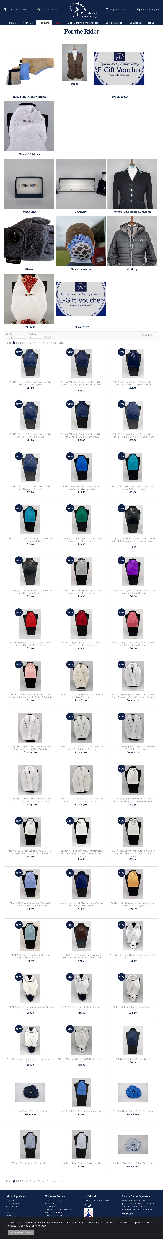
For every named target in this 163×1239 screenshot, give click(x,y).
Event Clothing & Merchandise (82, 23)
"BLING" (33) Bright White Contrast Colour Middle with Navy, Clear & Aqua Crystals (133, 800)
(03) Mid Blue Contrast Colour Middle (30, 1163)
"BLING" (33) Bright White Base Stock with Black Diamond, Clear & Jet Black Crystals (133, 695)
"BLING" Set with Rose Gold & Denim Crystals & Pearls (30, 1060)
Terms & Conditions (54, 1212)
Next (53, 342)
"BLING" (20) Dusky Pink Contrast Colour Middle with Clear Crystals (133, 643)
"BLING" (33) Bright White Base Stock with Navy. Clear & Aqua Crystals (81, 747)
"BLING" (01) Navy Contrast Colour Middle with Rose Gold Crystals (30, 487)
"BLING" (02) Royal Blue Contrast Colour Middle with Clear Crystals (81, 487)
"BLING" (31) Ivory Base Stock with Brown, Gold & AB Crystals (81, 695)
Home (12, 23)
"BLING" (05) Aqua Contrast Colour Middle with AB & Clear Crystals (133, 487)
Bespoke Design (114, 23)
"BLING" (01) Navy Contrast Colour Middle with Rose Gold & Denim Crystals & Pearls (133, 435)
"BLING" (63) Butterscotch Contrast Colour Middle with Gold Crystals (133, 904)
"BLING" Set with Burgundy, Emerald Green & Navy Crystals (30, 1008)
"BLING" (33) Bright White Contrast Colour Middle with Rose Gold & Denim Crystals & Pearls (133, 853)
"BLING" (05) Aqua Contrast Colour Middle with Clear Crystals (30, 539)
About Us (28, 23)
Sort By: (16, 336)
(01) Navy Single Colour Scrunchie (30, 1111)
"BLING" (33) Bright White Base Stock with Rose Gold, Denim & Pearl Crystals (81, 800)
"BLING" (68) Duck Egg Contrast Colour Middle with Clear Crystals (30, 956)
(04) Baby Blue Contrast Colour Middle (81, 1163)
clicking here (39, 1225)
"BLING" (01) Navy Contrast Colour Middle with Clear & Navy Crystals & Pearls (133, 383)
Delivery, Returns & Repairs (58, 1209)
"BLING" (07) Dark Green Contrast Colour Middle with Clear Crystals (81, 539)
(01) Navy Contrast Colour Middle (133, 1059)
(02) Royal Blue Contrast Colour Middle (81, 1111)
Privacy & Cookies (53, 1215)
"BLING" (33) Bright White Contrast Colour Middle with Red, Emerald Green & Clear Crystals (81, 853)
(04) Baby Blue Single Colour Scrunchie (133, 1163)
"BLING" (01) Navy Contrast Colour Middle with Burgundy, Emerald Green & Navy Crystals (81, 385)
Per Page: (35, 336)
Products (44, 23)
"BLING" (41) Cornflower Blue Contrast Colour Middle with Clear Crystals (30, 904)
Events (9, 1212)
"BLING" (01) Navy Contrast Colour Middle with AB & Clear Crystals (30, 383)
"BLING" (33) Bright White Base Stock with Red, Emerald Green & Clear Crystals (30, 800)
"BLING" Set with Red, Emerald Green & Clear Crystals (133, 1008)
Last (61, 342)
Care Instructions (53, 1200)
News (151, 23)
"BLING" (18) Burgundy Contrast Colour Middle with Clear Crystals (81, 643)
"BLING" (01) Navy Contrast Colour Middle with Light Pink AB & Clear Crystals (81, 435)
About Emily (12, 1203)
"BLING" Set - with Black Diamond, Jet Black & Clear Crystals (133, 956)
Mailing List (11, 1215)
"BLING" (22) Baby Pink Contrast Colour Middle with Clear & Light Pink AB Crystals (30, 695)
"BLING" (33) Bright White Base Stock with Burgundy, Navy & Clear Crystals (30, 747)
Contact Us (135, 23)
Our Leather (51, 1206)
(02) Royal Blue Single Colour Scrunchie (133, 1111)
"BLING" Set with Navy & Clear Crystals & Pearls (81, 1008)
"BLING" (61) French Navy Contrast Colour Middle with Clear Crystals (81, 904)
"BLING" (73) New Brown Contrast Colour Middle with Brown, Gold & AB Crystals (81, 956)
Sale (58, 23)
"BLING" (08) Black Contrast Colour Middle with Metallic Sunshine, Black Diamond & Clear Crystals (133, 541)
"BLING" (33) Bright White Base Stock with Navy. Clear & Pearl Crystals (133, 747)
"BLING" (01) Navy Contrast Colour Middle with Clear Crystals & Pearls (30, 435)
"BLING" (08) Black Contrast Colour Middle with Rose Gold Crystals (30, 591)
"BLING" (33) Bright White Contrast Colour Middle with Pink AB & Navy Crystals (30, 852)
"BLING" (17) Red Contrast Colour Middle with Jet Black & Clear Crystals (30, 643)
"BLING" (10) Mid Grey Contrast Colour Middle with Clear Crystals (81, 591)
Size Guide (50, 1203)
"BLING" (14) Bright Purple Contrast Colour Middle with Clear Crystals (133, 591)
